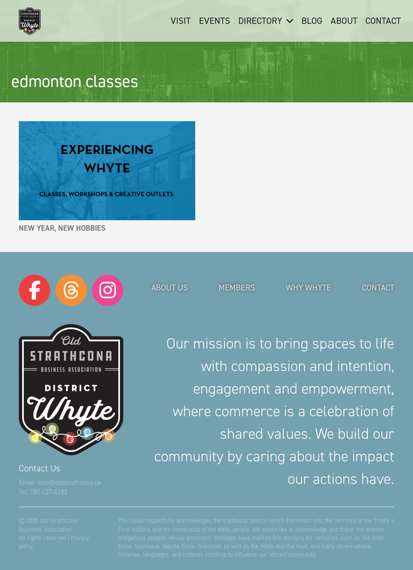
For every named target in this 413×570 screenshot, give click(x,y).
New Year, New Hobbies (62, 229)
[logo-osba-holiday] (30, 21)
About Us (169, 287)
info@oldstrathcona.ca (69, 482)
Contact (378, 287)
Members (237, 287)
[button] (287, 20)
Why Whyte (308, 287)
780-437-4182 (48, 492)
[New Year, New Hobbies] (107, 170)
